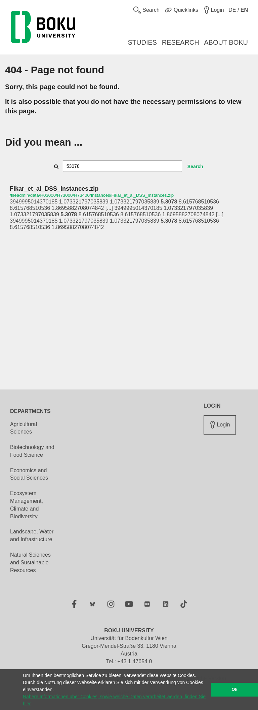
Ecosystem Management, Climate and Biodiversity (26, 504)
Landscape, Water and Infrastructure (31, 535)
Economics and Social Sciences (29, 474)
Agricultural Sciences (23, 428)
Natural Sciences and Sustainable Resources (30, 562)
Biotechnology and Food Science (32, 451)
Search (195, 166)
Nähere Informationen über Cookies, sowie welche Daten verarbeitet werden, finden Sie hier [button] (114, 700)
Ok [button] (235, 689)
